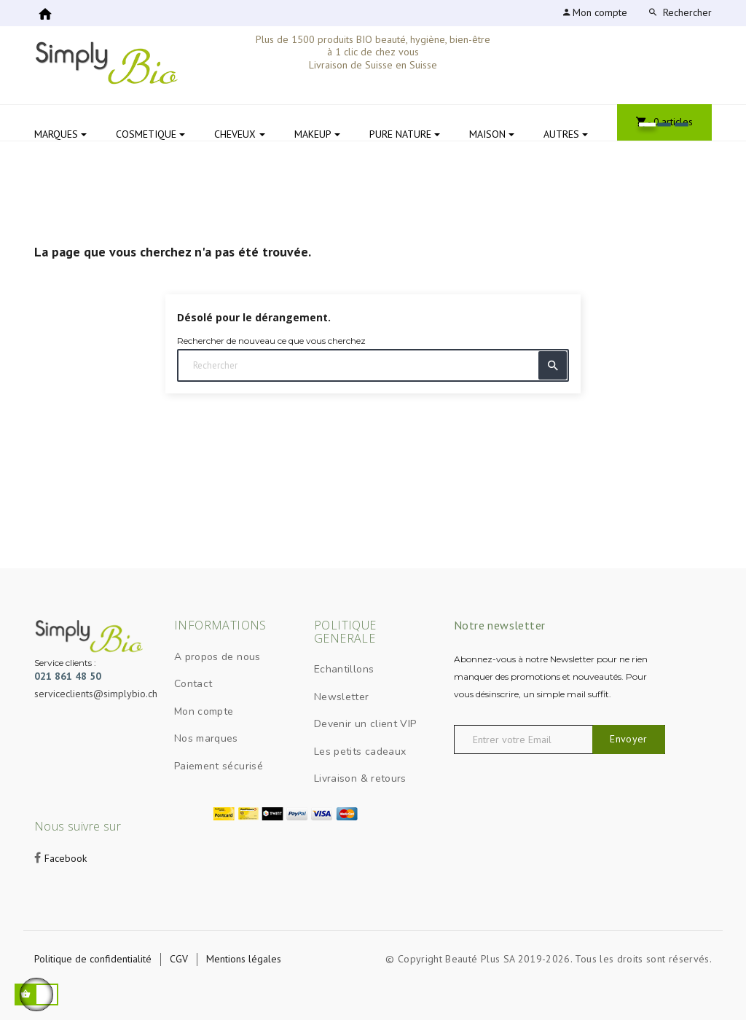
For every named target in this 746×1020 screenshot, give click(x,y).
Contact (193, 684)
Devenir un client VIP (365, 724)
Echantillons (344, 669)
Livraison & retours (360, 778)
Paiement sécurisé (218, 766)
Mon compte (204, 711)
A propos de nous (217, 657)
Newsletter (341, 697)
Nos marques (206, 738)
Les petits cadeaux (360, 751)
